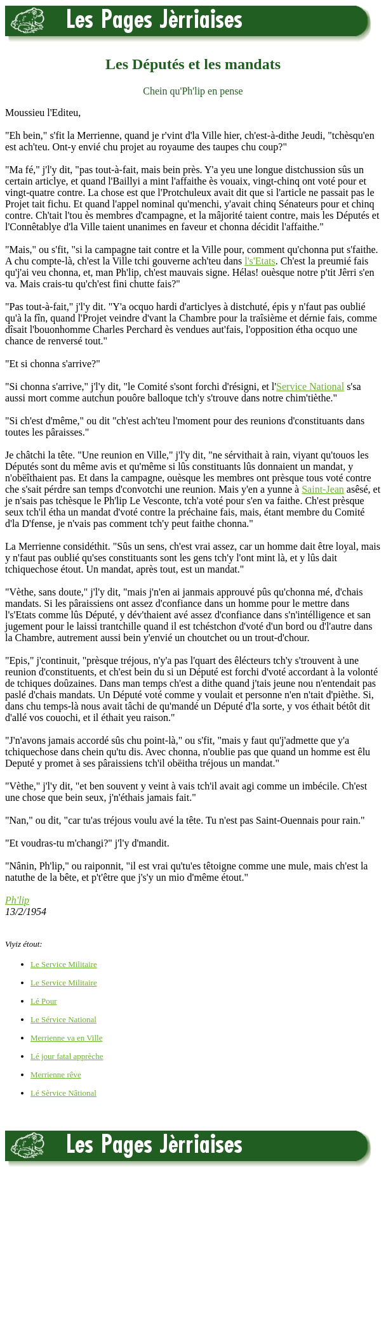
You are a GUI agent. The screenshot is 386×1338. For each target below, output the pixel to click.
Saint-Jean (323, 489)
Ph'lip (17, 900)
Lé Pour (43, 1001)
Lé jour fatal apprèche (66, 1056)
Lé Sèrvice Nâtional (63, 1093)
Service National (310, 386)
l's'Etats (259, 261)
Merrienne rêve (55, 1074)
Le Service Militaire (63, 964)
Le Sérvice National (63, 1019)
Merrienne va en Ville (66, 1037)
